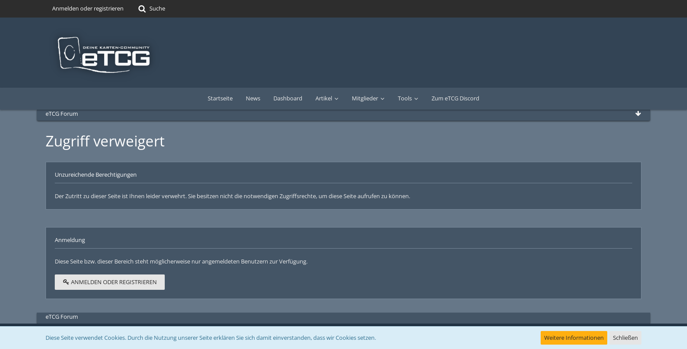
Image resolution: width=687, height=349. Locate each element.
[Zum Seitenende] (637, 114)
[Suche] (151, 9)
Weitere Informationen (574, 338)
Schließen (625, 338)
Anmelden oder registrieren (88, 8)
